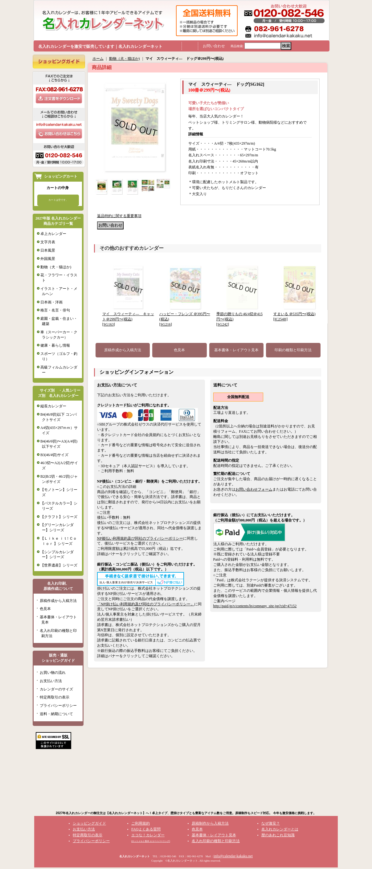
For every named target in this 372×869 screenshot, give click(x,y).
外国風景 (47, 259)
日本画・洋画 (51, 302)
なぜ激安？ (270, 823)
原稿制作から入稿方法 (210, 823)
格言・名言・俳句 (55, 310)
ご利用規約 (140, 823)
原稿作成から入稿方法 (58, 601)
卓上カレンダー (53, 234)
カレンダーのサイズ (56, 689)
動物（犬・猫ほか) (55, 267)
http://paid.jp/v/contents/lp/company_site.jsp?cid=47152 (255, 606)
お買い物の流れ (53, 672)
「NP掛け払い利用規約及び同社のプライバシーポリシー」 (145, 604)
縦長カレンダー (53, 406)
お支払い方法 (51, 681)
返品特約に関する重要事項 (119, 216)
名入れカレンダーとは (279, 829)
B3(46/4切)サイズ (54, 455)
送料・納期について (56, 714)
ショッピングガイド (89, 823)
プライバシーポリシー (58, 705)
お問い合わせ (214, 46)
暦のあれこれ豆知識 (278, 835)
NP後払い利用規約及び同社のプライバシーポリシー (140, 538)
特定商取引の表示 (54, 697)
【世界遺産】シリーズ (58, 565)
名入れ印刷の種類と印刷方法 (216, 841)
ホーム (98, 58)
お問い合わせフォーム (253, 489)
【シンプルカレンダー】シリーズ (57, 554)
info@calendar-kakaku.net (233, 856)
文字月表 (47, 242)
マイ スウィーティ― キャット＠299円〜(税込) (128, 319)
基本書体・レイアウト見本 (236, 350)
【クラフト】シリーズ (58, 517)
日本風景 (47, 250)
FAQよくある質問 (146, 829)
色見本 (45, 609)
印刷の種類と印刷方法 (293, 350)
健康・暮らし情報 (55, 345)
